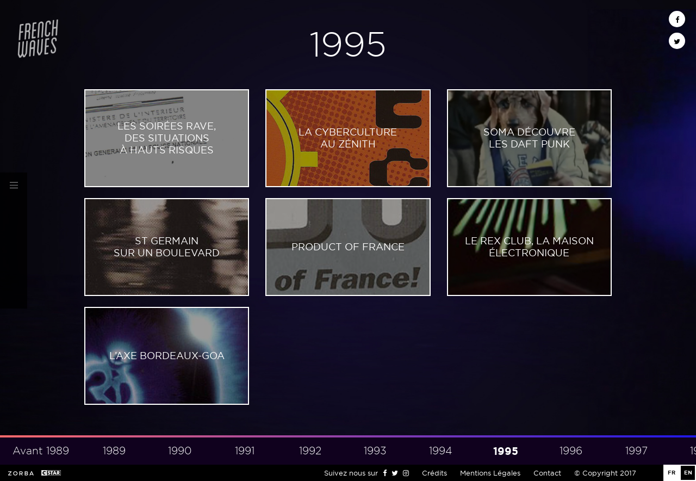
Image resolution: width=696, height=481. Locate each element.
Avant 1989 (41, 451)
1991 (244, 451)
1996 (571, 451)
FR (671, 473)
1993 (375, 451)
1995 (505, 451)
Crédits (434, 473)
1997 (636, 451)
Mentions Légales (490, 473)
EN (688, 473)
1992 (310, 451)
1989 (114, 451)
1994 (440, 451)
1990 (179, 451)
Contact (547, 473)
